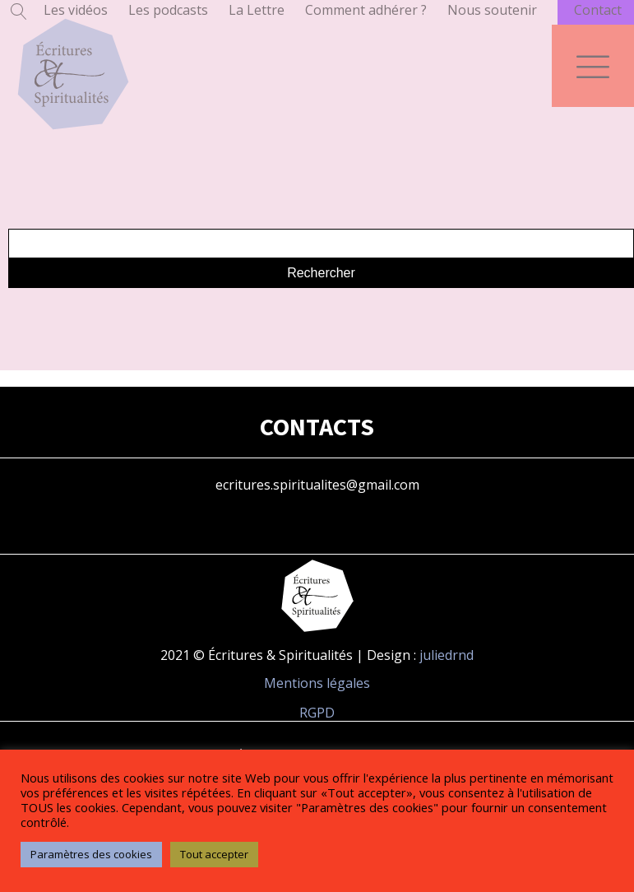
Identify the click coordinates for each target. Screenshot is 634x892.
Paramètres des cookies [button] (91, 854)
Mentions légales (317, 683)
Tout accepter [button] (214, 854)
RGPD (317, 713)
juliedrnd (446, 655)
